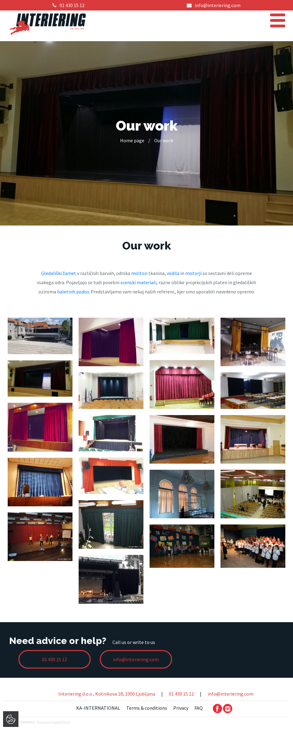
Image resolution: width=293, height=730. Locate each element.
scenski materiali (138, 282)
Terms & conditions (146, 708)
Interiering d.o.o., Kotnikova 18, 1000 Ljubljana (106, 694)
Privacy (180, 708)
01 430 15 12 (181, 694)
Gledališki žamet (58, 273)
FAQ (198, 708)
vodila (173, 273)
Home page (132, 140)
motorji (193, 273)
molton (139, 273)
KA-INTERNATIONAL (98, 708)
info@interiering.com (230, 694)
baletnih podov (73, 291)
